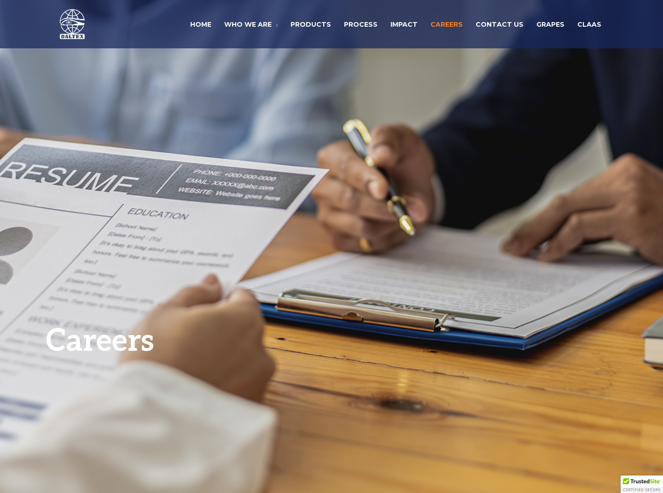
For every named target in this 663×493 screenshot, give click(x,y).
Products (311, 24)
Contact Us (499, 24)
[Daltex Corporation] (72, 23)
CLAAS (589, 24)
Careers (446, 24)
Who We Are (248, 24)
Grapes (550, 24)
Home (200, 24)
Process (361, 24)
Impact (404, 24)
